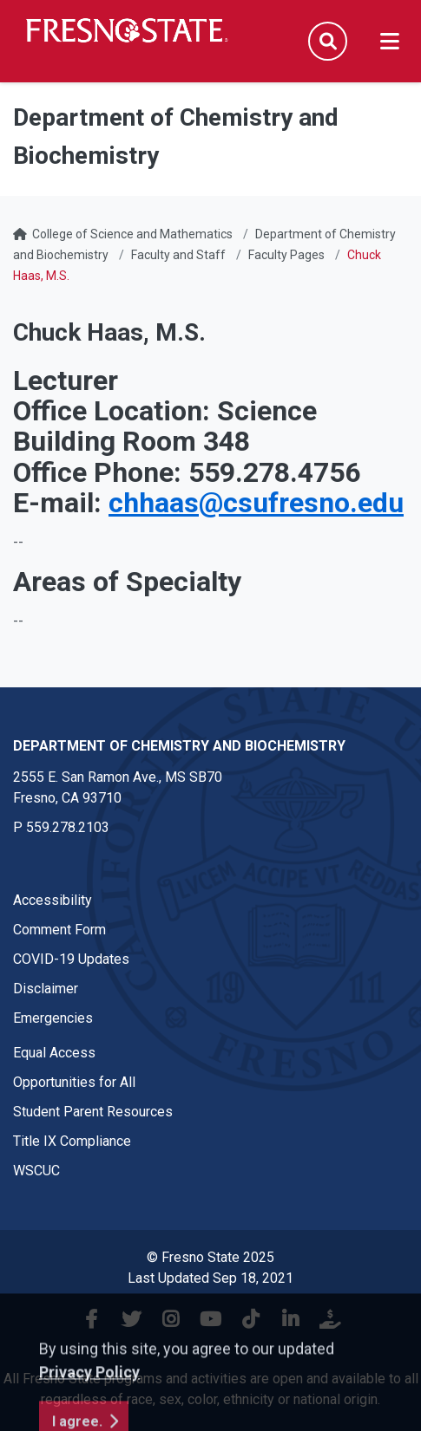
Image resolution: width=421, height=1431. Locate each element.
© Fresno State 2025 (210, 1257)
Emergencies (53, 1018)
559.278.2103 (67, 827)
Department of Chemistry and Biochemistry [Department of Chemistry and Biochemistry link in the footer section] (179, 746)
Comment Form (59, 929)
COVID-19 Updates (71, 959)
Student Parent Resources (93, 1111)
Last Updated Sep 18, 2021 (210, 1278)
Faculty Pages (286, 255)
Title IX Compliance (72, 1141)
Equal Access (54, 1052)
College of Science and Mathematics (132, 234)
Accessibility (52, 900)
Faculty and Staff (178, 255)
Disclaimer (45, 988)
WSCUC (36, 1170)
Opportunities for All (74, 1082)
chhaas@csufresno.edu (256, 502)
